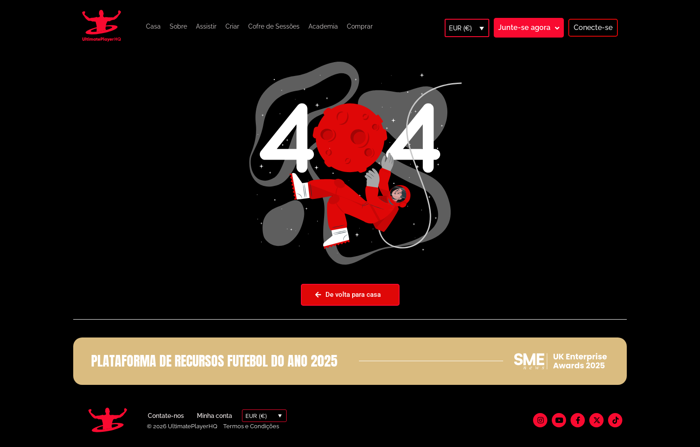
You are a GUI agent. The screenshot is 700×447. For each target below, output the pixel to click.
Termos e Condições (251, 426)
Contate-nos (166, 415)
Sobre (178, 26)
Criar (232, 26)
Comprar (360, 26)
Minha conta (214, 415)
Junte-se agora (524, 27)
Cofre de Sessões (274, 26)
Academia (323, 26)
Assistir (206, 26)
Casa (153, 26)
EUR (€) (460, 28)
